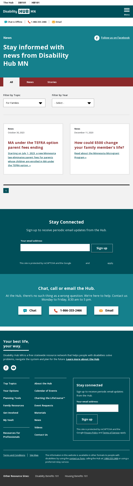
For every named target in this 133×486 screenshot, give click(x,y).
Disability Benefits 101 (47, 476)
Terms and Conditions (14, 455)
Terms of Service (98, 263)
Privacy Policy (78, 263)
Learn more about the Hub (82, 359)
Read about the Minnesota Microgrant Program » (96, 155)
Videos (38, 427)
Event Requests (43, 405)
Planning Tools (12, 398)
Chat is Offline (13, 21)
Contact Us (41, 434)
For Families (24, 102)
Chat (29, 310)
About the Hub (43, 383)
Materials (40, 412)
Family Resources (13, 405)
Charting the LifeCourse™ (49, 398)
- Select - (73, 102)
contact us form (77, 458)
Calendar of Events (45, 390)
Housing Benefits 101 (76, 476)
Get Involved (10, 412)
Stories (52, 82)
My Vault (8, 420)
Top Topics (10, 383)
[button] (127, 12)
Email (57, 21)
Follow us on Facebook (112, 37)
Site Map (34, 455)
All (11, 82)
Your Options (11, 390)
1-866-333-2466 (37, 21)
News (30, 82)
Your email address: (32, 240)
